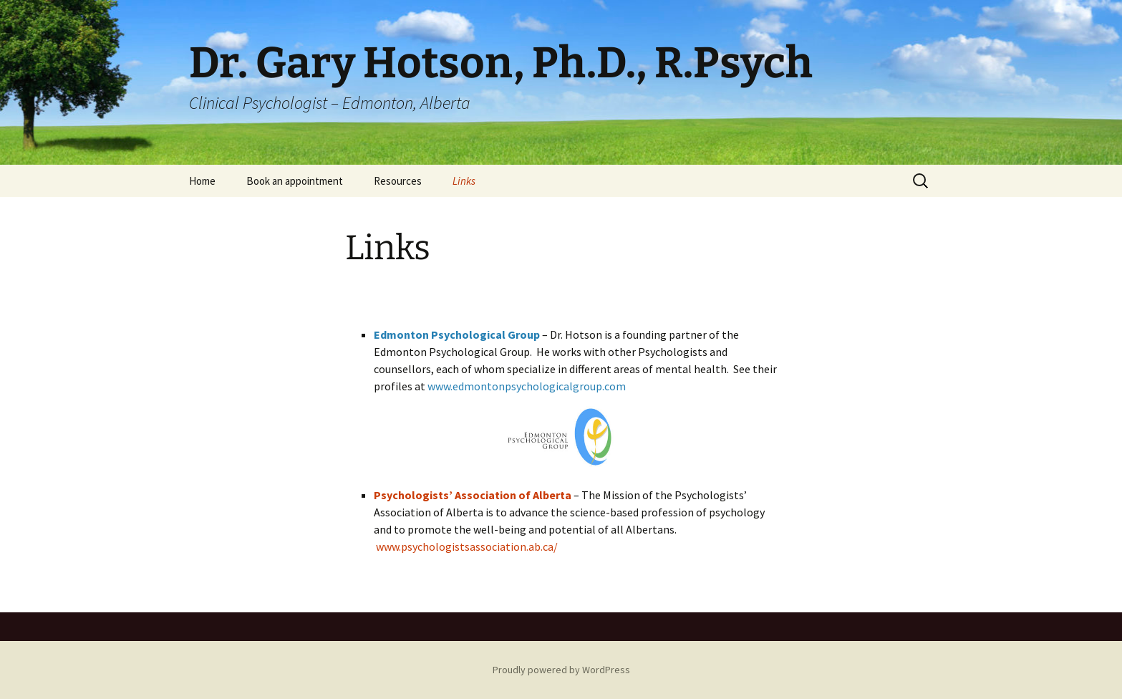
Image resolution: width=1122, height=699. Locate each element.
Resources (398, 181)
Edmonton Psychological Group (457, 334)
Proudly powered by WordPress (561, 669)
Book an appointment (294, 181)
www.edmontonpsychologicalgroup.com (526, 386)
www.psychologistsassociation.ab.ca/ (467, 546)
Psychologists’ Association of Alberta (472, 495)
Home (202, 181)
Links (464, 181)
